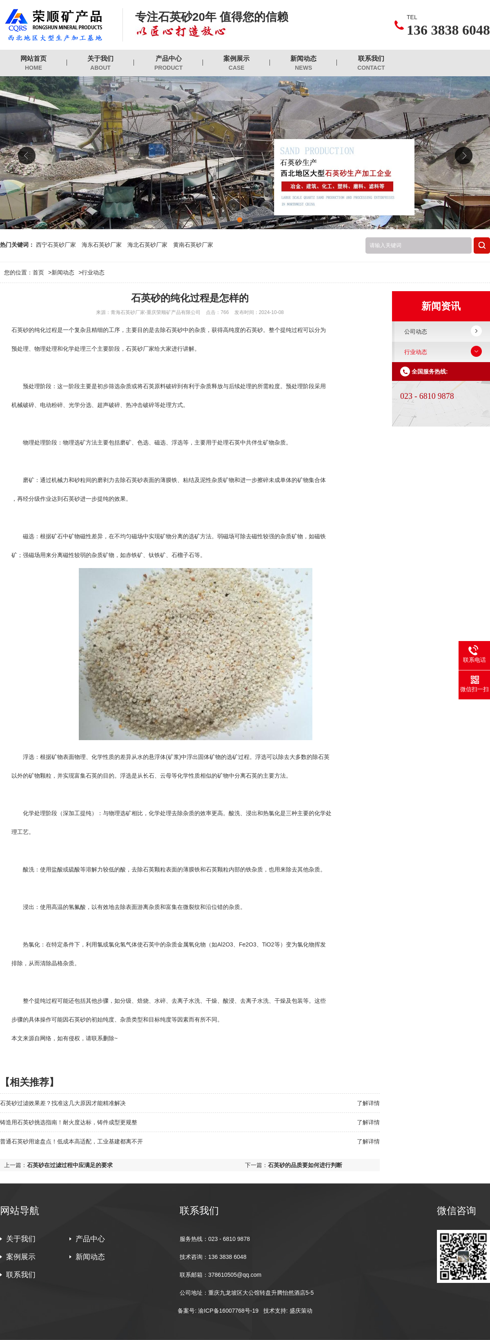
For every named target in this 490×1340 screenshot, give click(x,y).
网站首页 (33, 63)
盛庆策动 (301, 1310)
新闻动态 (303, 63)
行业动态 (93, 272)
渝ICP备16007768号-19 (228, 1310)
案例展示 (236, 63)
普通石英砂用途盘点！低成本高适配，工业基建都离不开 (71, 1141)
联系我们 (371, 63)
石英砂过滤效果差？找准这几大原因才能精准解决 (63, 1103)
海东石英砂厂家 (102, 244)
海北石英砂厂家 (147, 244)
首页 (42, 272)
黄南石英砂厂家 (193, 244)
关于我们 (100, 63)
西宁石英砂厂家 (56, 244)
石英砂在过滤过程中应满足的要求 (70, 1165)
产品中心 (168, 63)
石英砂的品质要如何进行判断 (305, 1165)
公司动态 (415, 331)
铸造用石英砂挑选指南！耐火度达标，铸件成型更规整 (68, 1122)
